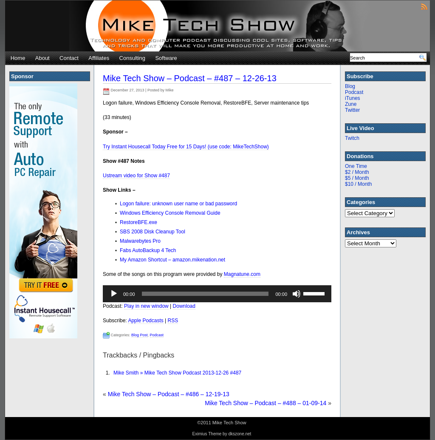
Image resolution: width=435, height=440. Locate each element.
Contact (69, 58)
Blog (350, 86)
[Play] (114, 294)
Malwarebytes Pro (140, 241)
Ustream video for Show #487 (136, 176)
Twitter (352, 110)
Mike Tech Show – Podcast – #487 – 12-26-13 (190, 78)
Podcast (157, 335)
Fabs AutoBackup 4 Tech (148, 250)
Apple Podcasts (145, 321)
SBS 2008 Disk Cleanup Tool (152, 232)
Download (184, 306)
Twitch (352, 138)
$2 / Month (357, 172)
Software (166, 58)
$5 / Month (357, 178)
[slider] (205, 294)
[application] (217, 293)
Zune (350, 104)
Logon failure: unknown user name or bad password (178, 204)
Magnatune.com (242, 274)
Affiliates (98, 58)
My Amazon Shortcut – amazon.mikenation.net (172, 260)
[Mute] (296, 294)
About (42, 58)
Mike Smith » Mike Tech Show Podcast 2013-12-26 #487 (177, 373)
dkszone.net (239, 433)
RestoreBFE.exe (138, 222)
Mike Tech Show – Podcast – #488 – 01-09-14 (265, 403)
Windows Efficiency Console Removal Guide (170, 213)
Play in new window (146, 306)
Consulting (132, 58)
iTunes (352, 98)
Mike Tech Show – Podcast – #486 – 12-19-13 (168, 394)
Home (18, 58)
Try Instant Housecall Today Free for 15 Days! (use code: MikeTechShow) (186, 147)
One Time (356, 166)
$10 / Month (358, 184)
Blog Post (139, 335)
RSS (173, 321)
